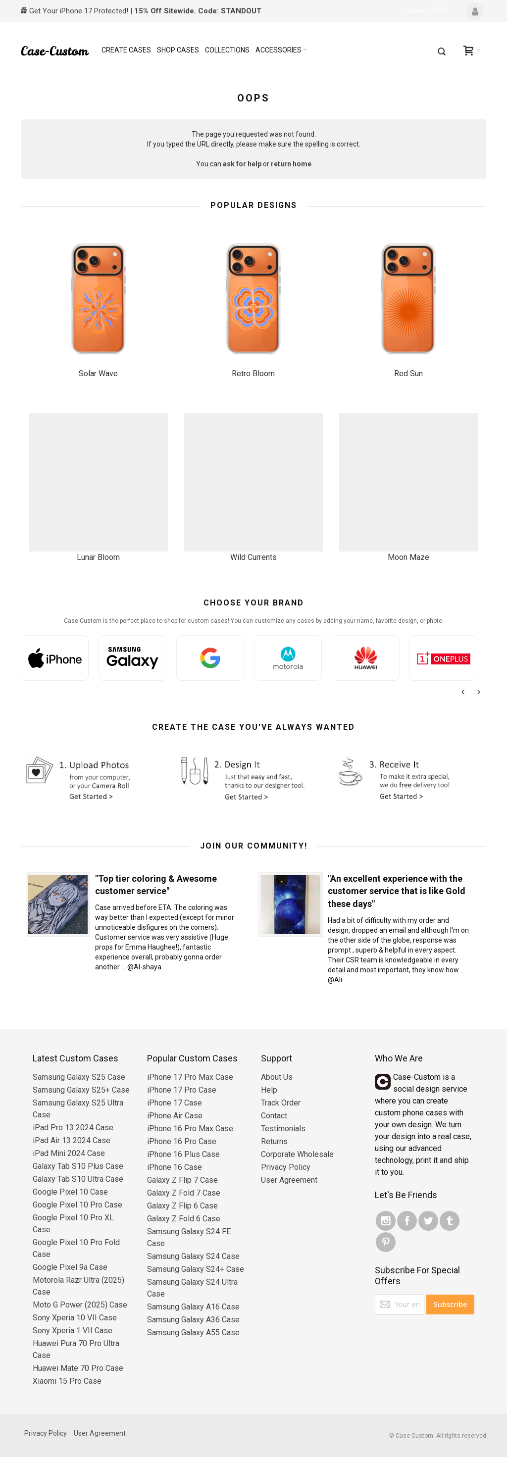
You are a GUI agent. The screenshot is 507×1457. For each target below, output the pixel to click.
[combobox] (442, 51)
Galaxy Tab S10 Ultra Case (78, 1179)
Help (269, 1090)
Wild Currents (253, 557)
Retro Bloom (253, 373)
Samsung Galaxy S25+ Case (81, 1090)
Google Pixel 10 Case (70, 1192)
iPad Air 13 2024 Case (71, 1140)
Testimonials (283, 1128)
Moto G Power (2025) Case (80, 1304)
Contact (274, 1115)
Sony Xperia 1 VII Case (72, 1330)
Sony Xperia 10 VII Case (75, 1317)
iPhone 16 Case (174, 1167)
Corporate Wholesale (297, 1154)
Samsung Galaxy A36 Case (193, 1319)
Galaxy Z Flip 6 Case (182, 1205)
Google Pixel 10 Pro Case (77, 1204)
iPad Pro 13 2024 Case (73, 1127)
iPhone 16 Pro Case (181, 1141)
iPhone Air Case (175, 1115)
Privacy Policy (285, 1167)
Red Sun (408, 373)
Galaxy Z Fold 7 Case (183, 1193)
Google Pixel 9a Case (70, 1267)
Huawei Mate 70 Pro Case (78, 1368)
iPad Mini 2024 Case (69, 1153)
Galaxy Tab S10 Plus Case (78, 1166)
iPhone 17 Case (174, 1102)
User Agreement (289, 1180)
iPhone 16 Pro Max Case (190, 1128)
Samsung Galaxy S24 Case (193, 1256)
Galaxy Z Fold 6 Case (183, 1218)
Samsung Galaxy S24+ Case (195, 1269)
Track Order (281, 1102)
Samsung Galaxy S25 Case (79, 1077)
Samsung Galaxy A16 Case (193, 1306)
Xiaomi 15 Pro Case (67, 1381)
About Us (277, 1077)
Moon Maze (408, 557)
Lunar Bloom (98, 557)
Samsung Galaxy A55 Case (193, 1332)
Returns (274, 1141)
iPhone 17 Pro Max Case (190, 1077)
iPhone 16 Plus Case (183, 1154)
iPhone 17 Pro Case (181, 1090)
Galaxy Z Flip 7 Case (182, 1180)
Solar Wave (98, 373)
